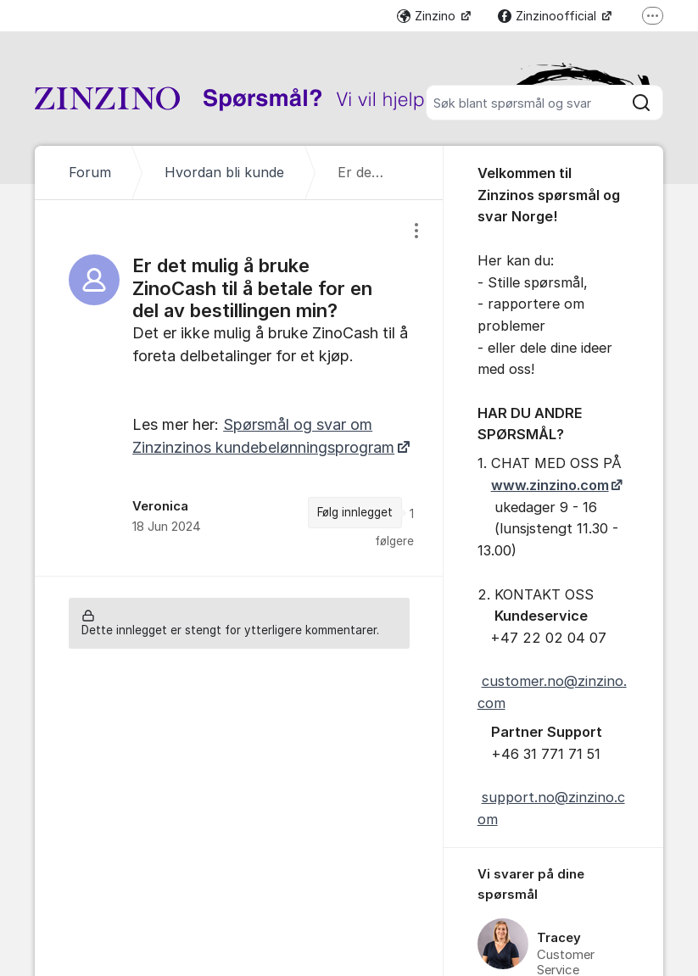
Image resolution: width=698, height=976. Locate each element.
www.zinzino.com (550, 485)
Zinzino (428, 15)
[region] (239, 388)
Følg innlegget (355, 512)
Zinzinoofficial (549, 15)
